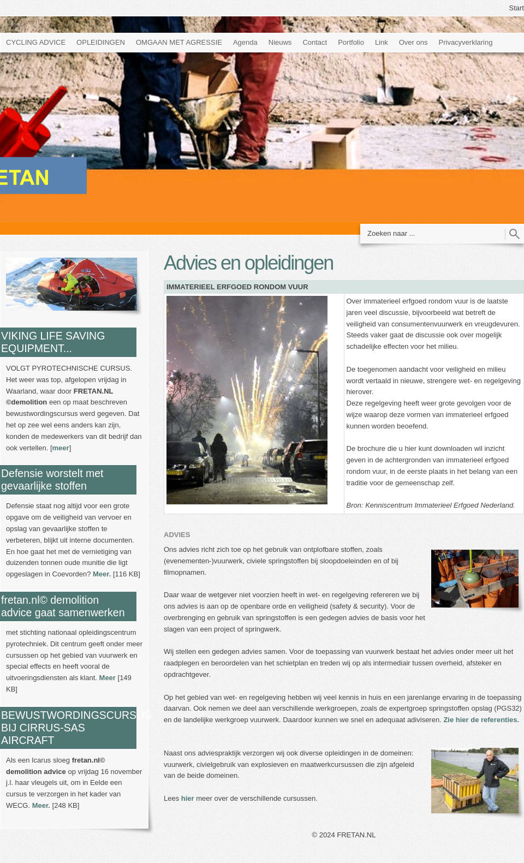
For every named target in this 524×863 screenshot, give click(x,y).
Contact (314, 42)
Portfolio (351, 42)
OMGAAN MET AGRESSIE (179, 42)
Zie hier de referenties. (481, 720)
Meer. (102, 574)
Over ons (413, 42)
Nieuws (280, 42)
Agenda (245, 42)
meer (60, 448)
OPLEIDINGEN (100, 42)
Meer (107, 678)
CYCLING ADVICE (36, 42)
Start (516, 8)
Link (381, 42)
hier (187, 798)
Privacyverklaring (466, 42)
